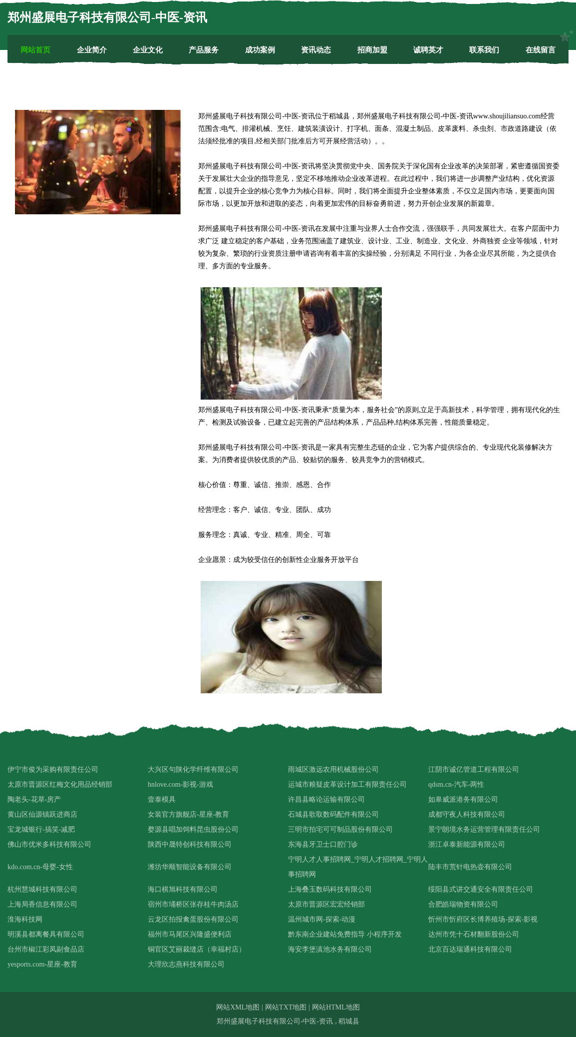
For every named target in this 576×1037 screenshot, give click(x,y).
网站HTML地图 (336, 1007)
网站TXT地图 (285, 1007)
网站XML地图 (238, 1007)
